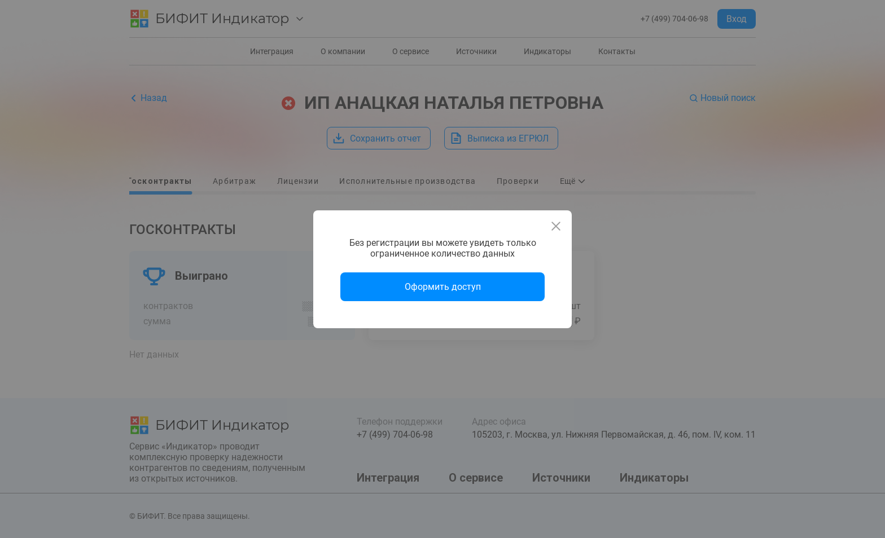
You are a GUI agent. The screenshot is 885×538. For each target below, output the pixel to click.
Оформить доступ (443, 286)
